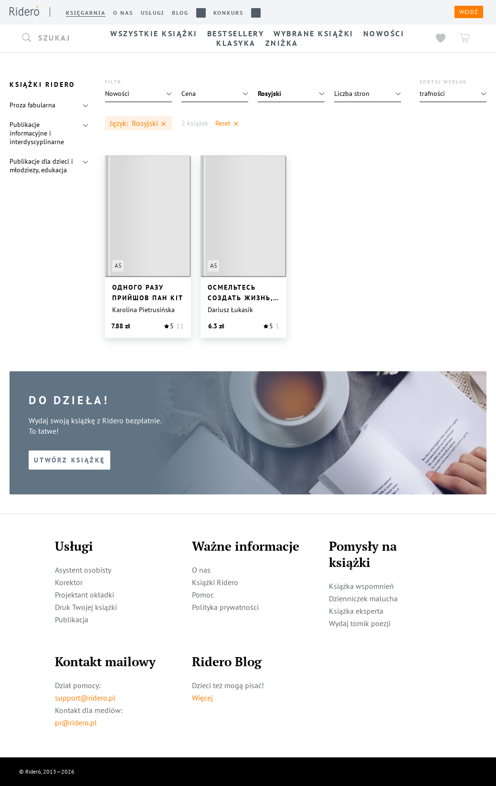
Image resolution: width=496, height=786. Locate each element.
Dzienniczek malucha (363, 598)
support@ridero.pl (85, 697)
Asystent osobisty (83, 570)
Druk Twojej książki (86, 607)
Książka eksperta (356, 611)
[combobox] (52, 38)
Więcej (202, 697)
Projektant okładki (84, 594)
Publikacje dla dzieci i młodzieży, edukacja (41, 165)
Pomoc (203, 594)
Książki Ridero (215, 582)
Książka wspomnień (361, 586)
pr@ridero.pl (76, 722)
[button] (52, 38)
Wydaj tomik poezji (359, 623)
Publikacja (71, 619)
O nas (201, 570)
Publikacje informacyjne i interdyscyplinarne (37, 133)
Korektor (69, 582)
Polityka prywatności (225, 607)
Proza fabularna (32, 105)
